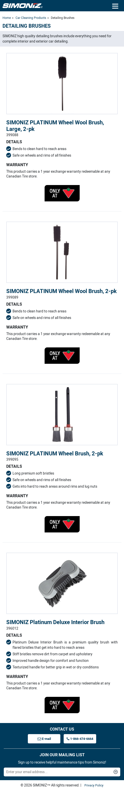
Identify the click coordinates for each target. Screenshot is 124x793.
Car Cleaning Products (31, 18)
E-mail (44, 739)
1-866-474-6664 (80, 739)
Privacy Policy (93, 785)
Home (7, 18)
